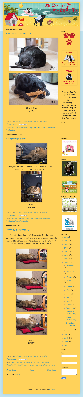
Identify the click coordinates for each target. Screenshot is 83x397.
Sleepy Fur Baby (34, 127)
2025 (66, 240)
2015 (66, 345)
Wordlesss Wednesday (18, 33)
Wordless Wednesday (21, 365)
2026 (66, 237)
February (70, 308)
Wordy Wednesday (16, 138)
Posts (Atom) (22, 374)
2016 (66, 341)
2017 (66, 338)
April (69, 301)
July (69, 290)
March (69, 305)
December (70, 265)
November (71, 271)
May (69, 297)
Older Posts (51, 370)
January (70, 330)
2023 (66, 248)
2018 (66, 334)
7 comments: (11, 124)
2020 (66, 259)
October (70, 277)
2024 (66, 244)
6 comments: (11, 215)
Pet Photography (22, 127)
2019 (66, 262)
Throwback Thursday (17, 229)
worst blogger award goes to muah (42, 365)
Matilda (14, 218)
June (69, 294)
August (70, 287)
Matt (13, 127)
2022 (66, 251)
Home (32, 370)
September (71, 281)
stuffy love (45, 127)
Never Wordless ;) (24, 218)
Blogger (52, 389)
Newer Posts (12, 370)
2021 (66, 255)
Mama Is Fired (17, 362)
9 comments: (11, 359)
